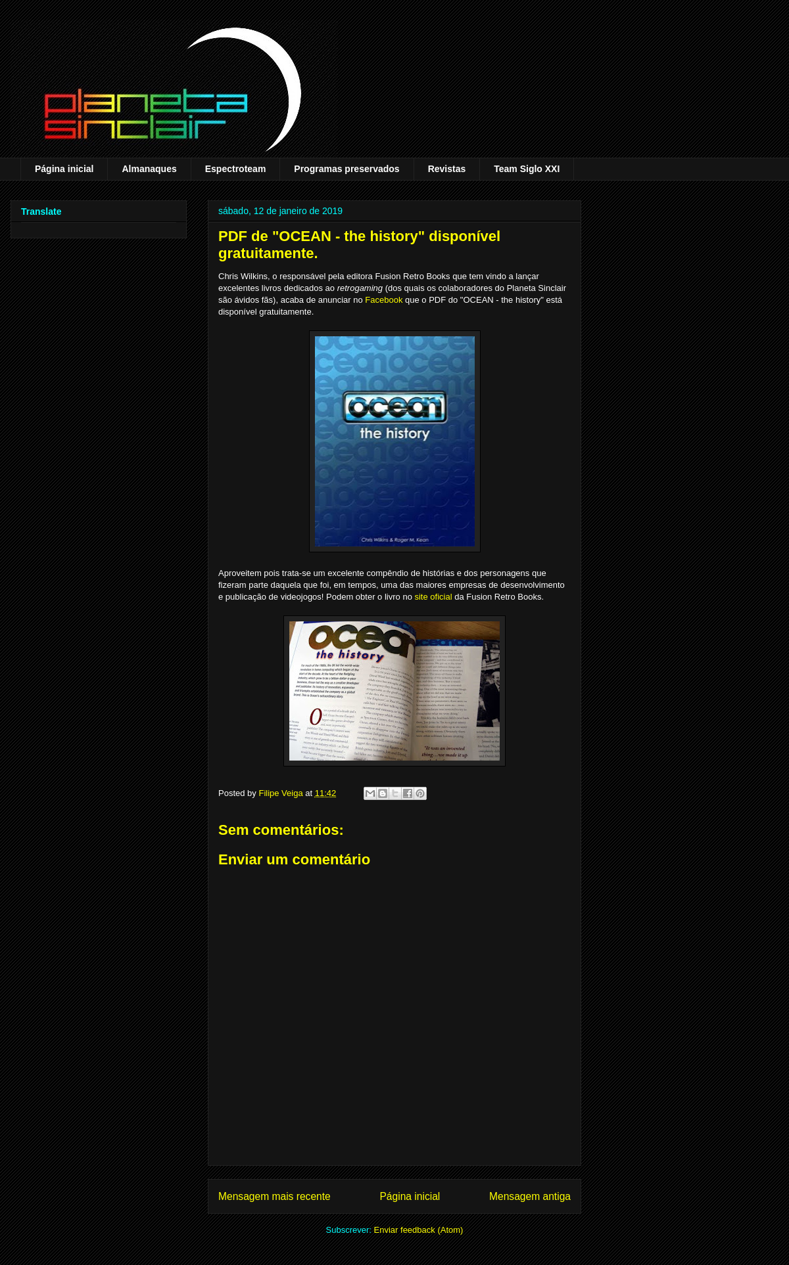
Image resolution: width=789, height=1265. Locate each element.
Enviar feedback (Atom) (419, 1230)
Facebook (383, 300)
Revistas (447, 169)
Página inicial (64, 169)
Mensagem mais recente (274, 1196)
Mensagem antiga (530, 1196)
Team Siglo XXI (527, 169)
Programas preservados (346, 169)
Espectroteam (235, 169)
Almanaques (149, 169)
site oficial (433, 597)
